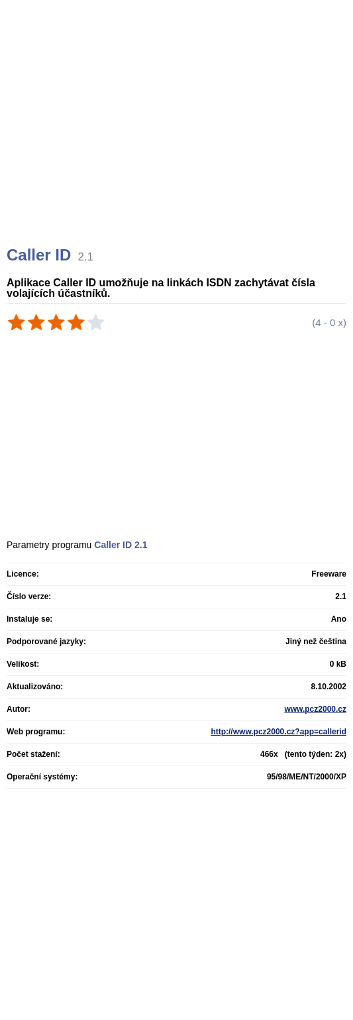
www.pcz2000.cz (315, 709)
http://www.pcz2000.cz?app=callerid (278, 731)
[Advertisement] (178, 139)
